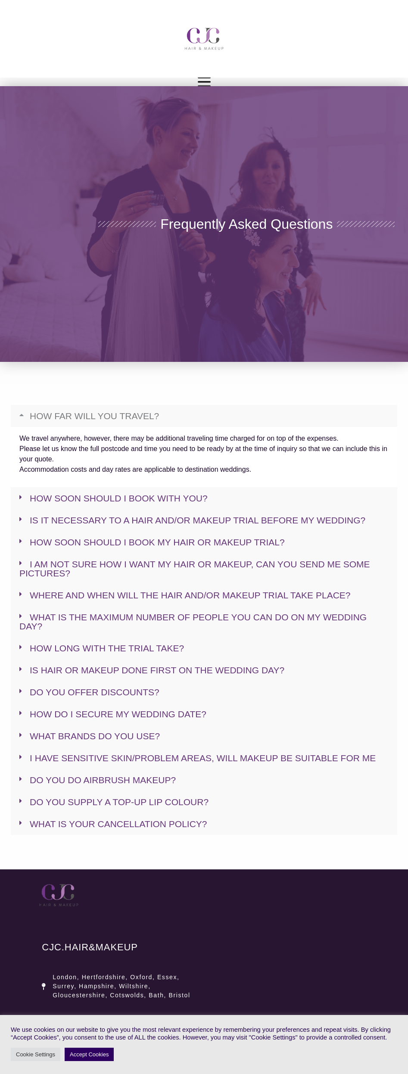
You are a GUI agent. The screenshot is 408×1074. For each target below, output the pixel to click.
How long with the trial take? (107, 648)
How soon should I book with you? (119, 498)
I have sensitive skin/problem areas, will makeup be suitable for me (203, 758)
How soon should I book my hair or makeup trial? (157, 542)
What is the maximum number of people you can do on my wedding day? (193, 621)
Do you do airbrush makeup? (103, 780)
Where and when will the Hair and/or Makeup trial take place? (190, 595)
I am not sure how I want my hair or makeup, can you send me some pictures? (194, 568)
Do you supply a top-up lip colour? (119, 802)
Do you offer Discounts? (94, 692)
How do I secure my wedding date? (118, 714)
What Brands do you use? (95, 736)
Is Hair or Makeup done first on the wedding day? (157, 670)
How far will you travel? (94, 416)
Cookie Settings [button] (35, 1054)
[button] (204, 416)
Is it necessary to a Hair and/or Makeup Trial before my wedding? (197, 520)
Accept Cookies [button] (89, 1054)
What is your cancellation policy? (118, 824)
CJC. (90, 947)
